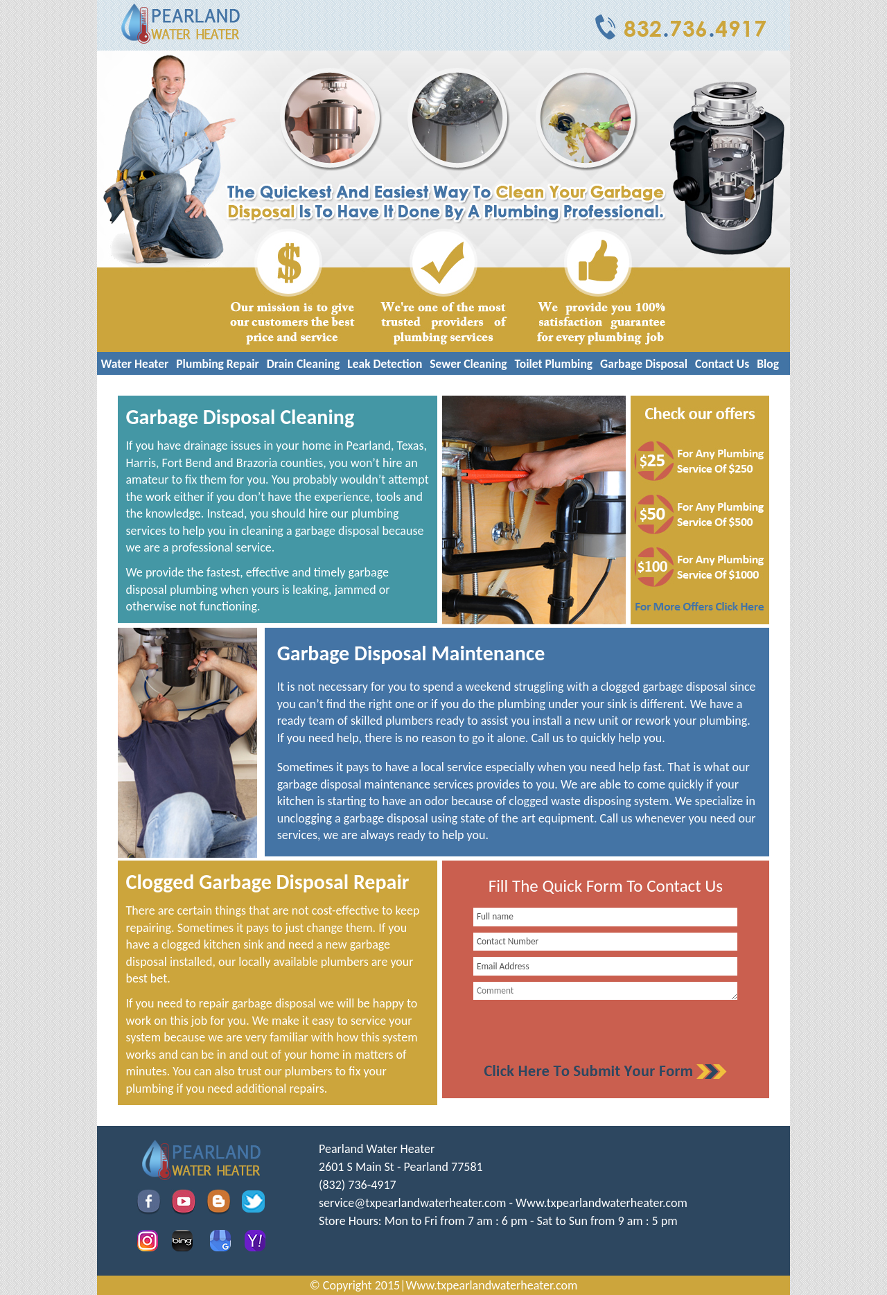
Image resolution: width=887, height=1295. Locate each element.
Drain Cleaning (303, 363)
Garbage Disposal (643, 363)
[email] (412, 1202)
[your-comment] (605, 991)
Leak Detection (384, 363)
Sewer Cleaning (468, 363)
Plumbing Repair (217, 363)
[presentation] (570, 1030)
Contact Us (722, 363)
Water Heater (135, 363)
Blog (768, 363)
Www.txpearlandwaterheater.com (601, 1202)
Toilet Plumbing (554, 363)
